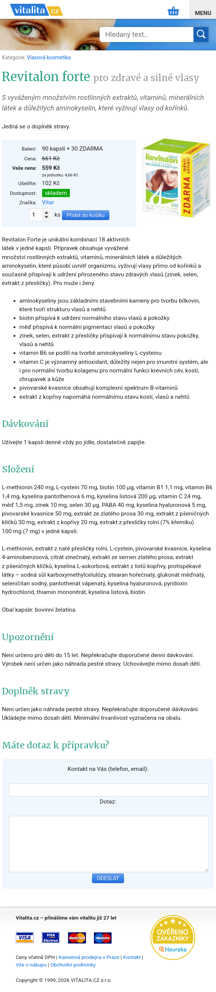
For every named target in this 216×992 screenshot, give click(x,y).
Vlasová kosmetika (49, 57)
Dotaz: (108, 801)
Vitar (48, 202)
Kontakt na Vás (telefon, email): (108, 769)
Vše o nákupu (31, 965)
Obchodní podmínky (73, 965)
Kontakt (132, 957)
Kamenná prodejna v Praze (89, 957)
